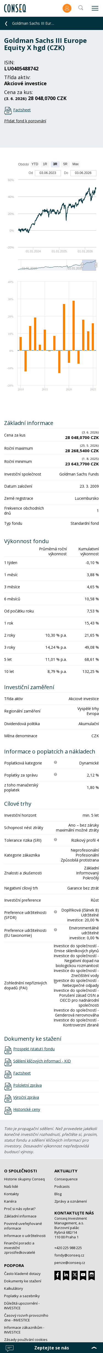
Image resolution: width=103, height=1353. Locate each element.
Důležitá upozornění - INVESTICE (22, 1305)
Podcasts (62, 1186)
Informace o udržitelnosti (25, 1235)
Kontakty (11, 1193)
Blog (58, 1193)
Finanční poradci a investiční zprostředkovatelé (19, 1248)
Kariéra (10, 1201)
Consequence (66, 1179)
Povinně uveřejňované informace (23, 1226)
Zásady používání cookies (26, 1339)
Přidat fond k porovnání (25, 120)
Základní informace (20, 1216)
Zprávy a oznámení (70, 1201)
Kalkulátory (13, 1288)
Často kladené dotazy (22, 1273)
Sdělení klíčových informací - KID (42, 1061)
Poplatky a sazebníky (22, 1295)
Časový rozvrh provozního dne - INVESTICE (26, 1317)
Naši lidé (11, 1186)
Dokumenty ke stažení (22, 1281)
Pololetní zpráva (27, 1085)
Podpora (14, 1265)
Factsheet (22, 109)
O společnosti (20, 1170)
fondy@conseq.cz (69, 1255)
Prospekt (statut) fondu (34, 1048)
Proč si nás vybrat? (19, 1208)
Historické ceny (26, 1109)
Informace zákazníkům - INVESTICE (24, 1330)
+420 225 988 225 (68, 1247)
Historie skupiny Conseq (24, 1179)
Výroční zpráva (26, 1097)
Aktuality (65, 1170)
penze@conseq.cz (69, 1262)
